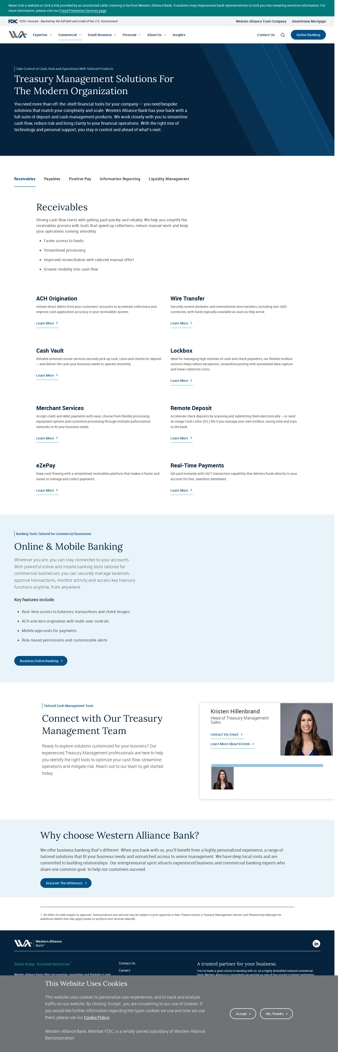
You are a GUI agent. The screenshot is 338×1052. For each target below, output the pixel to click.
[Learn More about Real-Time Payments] (234, 476)
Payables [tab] (52, 178)
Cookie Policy (96, 1017)
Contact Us (266, 34)
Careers (124, 970)
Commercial (67, 34)
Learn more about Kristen (230, 744)
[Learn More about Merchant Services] (99, 422)
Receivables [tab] (25, 178)
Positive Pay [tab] (80, 178)
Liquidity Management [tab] (169, 178)
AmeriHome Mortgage (309, 21)
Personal (129, 34)
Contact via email (225, 734)
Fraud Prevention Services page (82, 10)
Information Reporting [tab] (120, 178)
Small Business (100, 34)
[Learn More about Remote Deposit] (234, 422)
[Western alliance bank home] (18, 34)
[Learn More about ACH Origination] (99, 309)
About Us (154, 34)
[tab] (222, 778)
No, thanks (274, 1013)
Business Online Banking (39, 661)
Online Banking (308, 34)
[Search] (282, 35)
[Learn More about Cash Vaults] (99, 364)
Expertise (40, 34)
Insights (179, 34)
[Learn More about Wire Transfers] (234, 309)
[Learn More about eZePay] (99, 476)
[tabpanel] (267, 729)
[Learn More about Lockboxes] (234, 364)
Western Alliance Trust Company (261, 21)
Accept (241, 1013)
